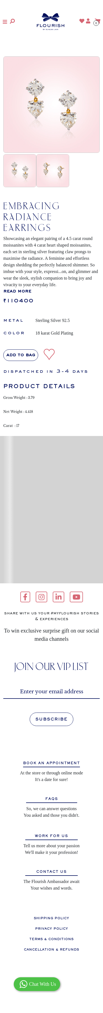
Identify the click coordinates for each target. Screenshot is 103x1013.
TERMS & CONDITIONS (51, 939)
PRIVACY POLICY (51, 929)
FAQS (51, 799)
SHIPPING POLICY (51, 918)
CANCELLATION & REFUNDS (51, 949)
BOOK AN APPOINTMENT (51, 763)
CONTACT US (51, 872)
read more (17, 291)
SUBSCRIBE (51, 719)
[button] (5, 21)
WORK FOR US (51, 836)
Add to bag (20, 355)
